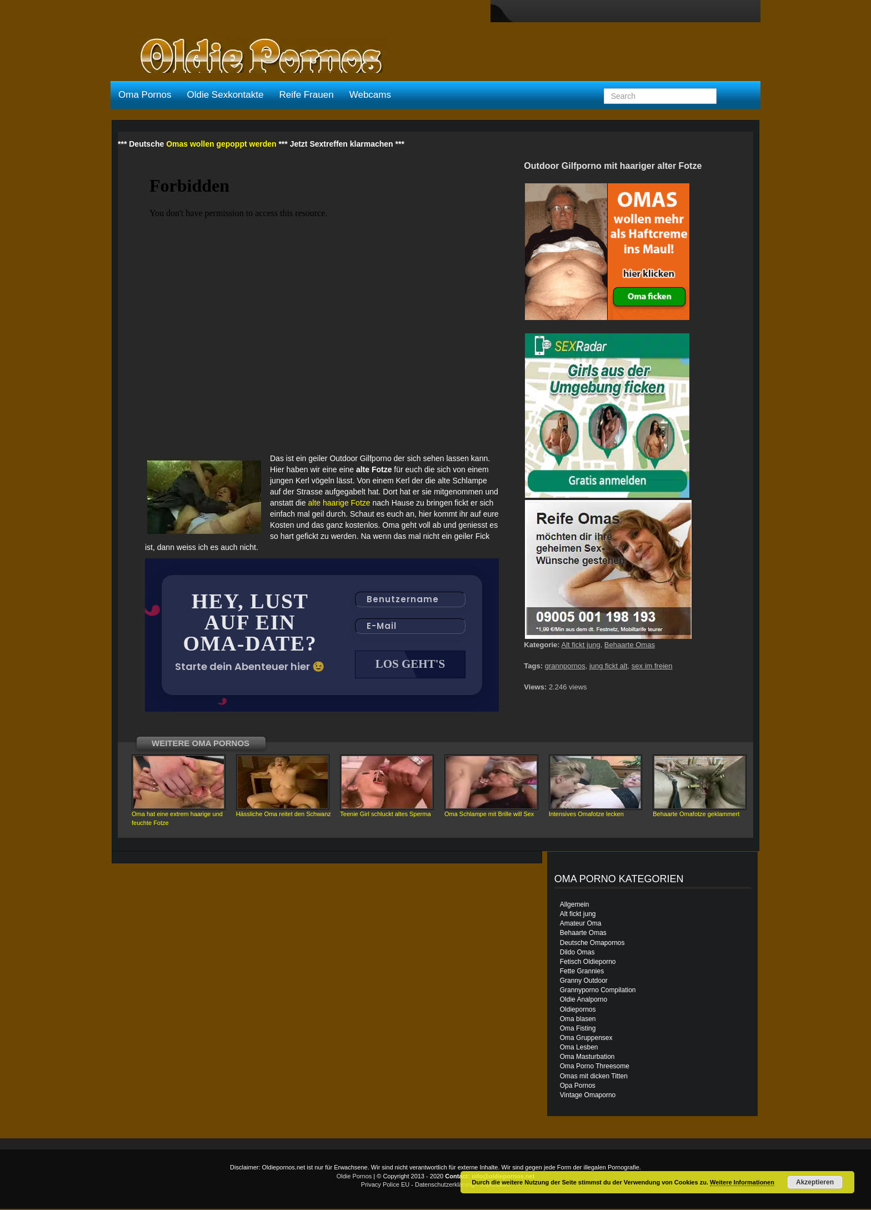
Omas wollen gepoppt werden (221, 143)
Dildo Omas (577, 953)
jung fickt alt (608, 666)
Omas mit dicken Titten (594, 1077)
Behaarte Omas (629, 645)
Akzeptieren (815, 1182)
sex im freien (652, 666)
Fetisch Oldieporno (588, 963)
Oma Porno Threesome (594, 1067)
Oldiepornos (578, 1010)
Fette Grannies (582, 972)
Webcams (370, 94)
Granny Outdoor (584, 982)
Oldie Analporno (583, 1000)
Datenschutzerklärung (444, 1185)
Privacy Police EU (385, 1185)
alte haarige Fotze (339, 502)
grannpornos (565, 666)
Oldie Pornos (354, 1177)
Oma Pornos (144, 94)
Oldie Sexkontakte (225, 94)
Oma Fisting (578, 1029)
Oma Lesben (579, 1048)
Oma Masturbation (587, 1058)
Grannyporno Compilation (598, 991)
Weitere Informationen (742, 1182)
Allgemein (574, 905)
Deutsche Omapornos (592, 944)
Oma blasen (578, 1020)
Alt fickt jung (581, 645)
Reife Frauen (306, 94)
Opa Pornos (577, 1087)
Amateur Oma (581, 924)
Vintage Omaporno (588, 1096)
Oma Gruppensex (586, 1039)
